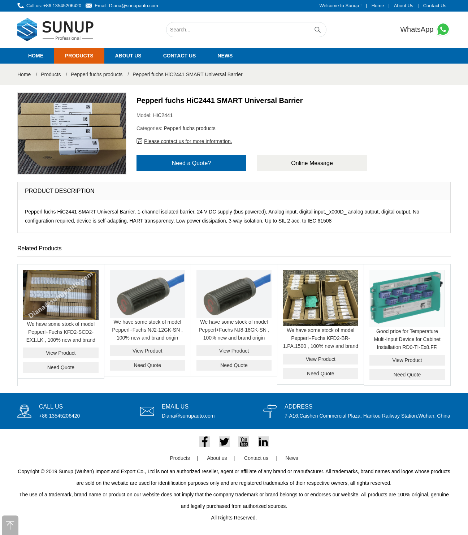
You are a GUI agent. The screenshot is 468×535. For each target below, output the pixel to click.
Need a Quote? (191, 163)
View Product (60, 353)
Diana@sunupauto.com (133, 5)
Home (378, 5)
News (225, 56)
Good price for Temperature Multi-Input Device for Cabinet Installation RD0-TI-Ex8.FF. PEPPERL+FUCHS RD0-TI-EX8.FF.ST (407, 347)
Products (79, 56)
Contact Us (434, 5)
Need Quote (61, 367)
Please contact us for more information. (188, 141)
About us (128, 56)
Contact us (179, 56)
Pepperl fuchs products (96, 74)
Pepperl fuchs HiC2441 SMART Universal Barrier (188, 74)
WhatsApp (425, 29)
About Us (403, 5)
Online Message (312, 163)
